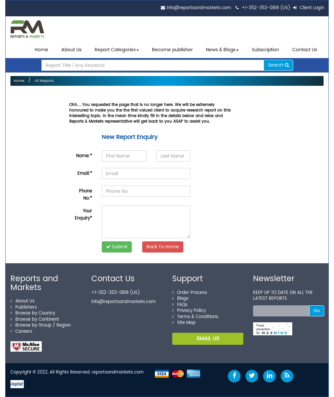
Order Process (189, 292)
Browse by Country (32, 313)
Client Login (308, 8)
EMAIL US (208, 338)
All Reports (44, 81)
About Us (71, 49)
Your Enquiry (83, 215)
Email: (84, 173)
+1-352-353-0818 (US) (266, 8)
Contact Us (304, 49)
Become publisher (172, 49)
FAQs (180, 304)
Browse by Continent (34, 319)
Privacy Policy (189, 310)
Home (41, 49)
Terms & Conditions (195, 316)
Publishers (23, 307)
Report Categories (115, 49)
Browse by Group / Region (40, 325)
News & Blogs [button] (222, 49)
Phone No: (85, 195)
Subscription (265, 49)
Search (278, 65)
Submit (117, 247)
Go (316, 310)
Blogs (180, 298)
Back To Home (162, 247)
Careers (21, 331)
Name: (84, 156)
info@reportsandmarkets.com (199, 8)
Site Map (184, 322)
